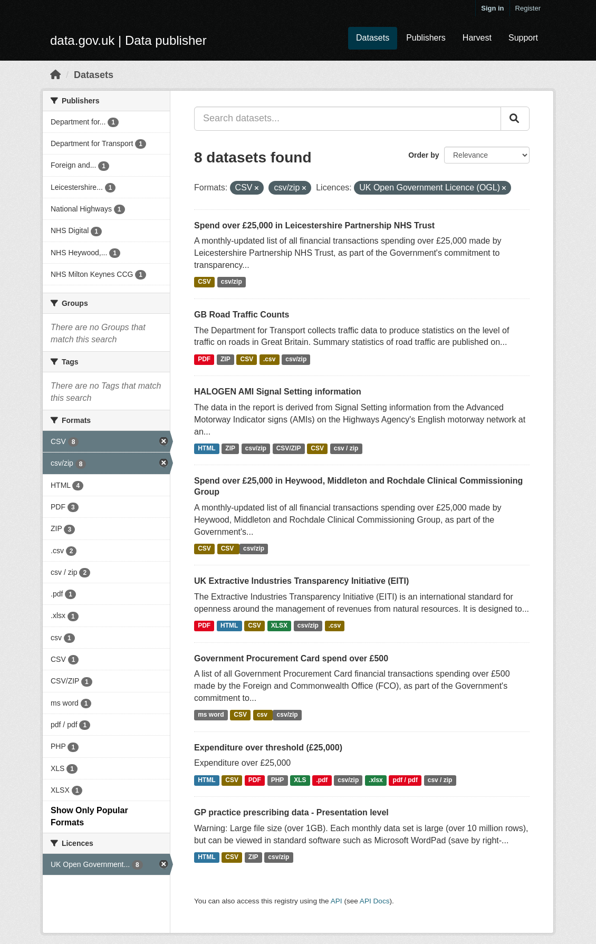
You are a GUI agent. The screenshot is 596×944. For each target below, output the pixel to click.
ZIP (225, 359)
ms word (211, 715)
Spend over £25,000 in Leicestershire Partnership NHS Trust (314, 225)
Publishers (426, 37)
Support (523, 37)
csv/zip (231, 282)
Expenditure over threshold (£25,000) (268, 747)
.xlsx (376, 780)
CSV (204, 282)
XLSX (279, 626)
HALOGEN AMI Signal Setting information (277, 391)
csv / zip (346, 448)
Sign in (492, 8)
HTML (206, 448)
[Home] (55, 75)
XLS (300, 780)
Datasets (372, 37)
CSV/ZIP (288, 448)
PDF (204, 359)
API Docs (375, 901)
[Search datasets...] (347, 119)
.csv (269, 359)
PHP (277, 780)
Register (528, 8)
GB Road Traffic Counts (241, 314)
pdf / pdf (405, 780)
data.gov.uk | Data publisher (128, 40)
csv (263, 715)
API (336, 901)
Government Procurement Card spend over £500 (291, 658)
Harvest (477, 37)
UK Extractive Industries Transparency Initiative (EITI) (301, 580)
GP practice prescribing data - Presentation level (291, 812)
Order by (423, 155)
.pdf (322, 780)
